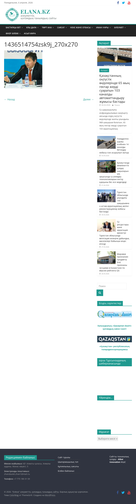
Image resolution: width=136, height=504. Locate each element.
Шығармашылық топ (68, 462)
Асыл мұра (30, 33)
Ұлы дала (31, 27)
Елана (117, 105)
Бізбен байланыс (66, 471)
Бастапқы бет (13, 27)
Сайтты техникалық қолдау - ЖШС (119, 459)
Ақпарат (104, 70)
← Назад (9, 99)
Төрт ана (47, 27)
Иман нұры (102, 27)
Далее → (88, 99)
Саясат (61, 27)
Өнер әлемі (12, 33)
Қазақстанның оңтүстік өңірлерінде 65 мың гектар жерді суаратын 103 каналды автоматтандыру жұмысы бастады (114, 88)
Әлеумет (119, 27)
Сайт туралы (64, 457)
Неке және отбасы (80, 27)
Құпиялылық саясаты (68, 466)
